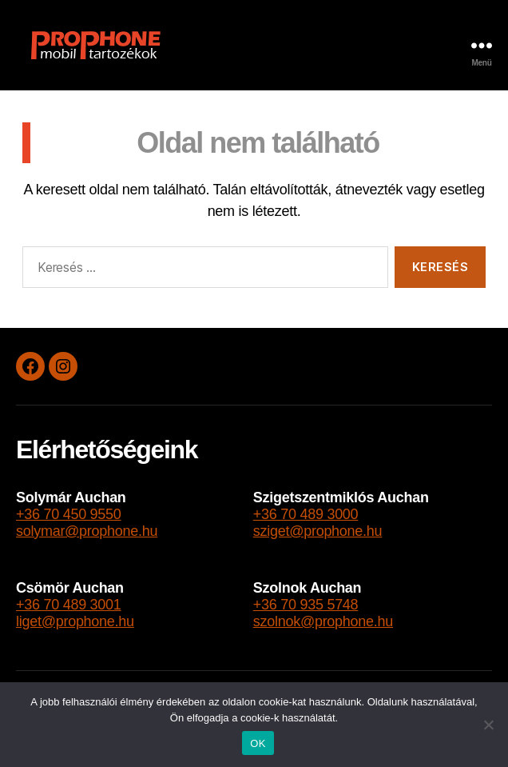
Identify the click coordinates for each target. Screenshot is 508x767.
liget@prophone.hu (75, 621)
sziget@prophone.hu (318, 531)
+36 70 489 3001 (68, 605)
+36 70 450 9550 (68, 514)
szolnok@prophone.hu (323, 621)
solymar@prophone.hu (86, 531)
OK (257, 743)
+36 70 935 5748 (306, 605)
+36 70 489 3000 (306, 514)
